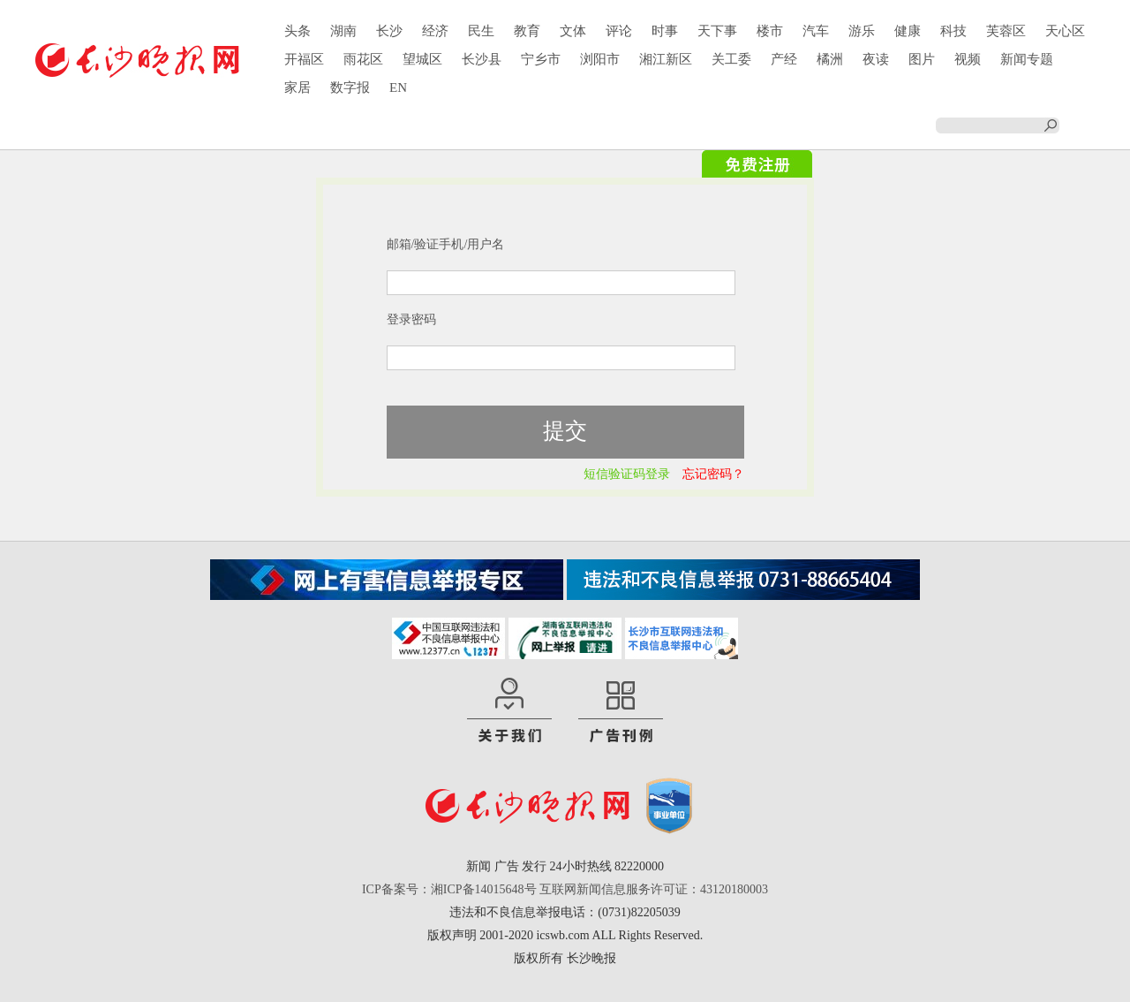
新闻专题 (1026, 59)
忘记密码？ (713, 474)
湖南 (343, 31)
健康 (907, 31)
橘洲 (830, 59)
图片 (921, 59)
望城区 (422, 59)
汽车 (815, 31)
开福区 (304, 59)
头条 (297, 31)
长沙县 (481, 59)
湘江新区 (665, 59)
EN (398, 87)
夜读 (876, 59)
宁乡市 (541, 59)
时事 (665, 31)
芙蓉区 (1006, 31)
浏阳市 (600, 59)
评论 (619, 31)
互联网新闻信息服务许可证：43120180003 (653, 889)
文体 (573, 31)
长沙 (389, 31)
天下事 (717, 31)
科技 (953, 31)
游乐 (861, 31)
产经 (784, 59)
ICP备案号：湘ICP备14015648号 (449, 889)
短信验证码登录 (627, 474)
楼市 (770, 31)
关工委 (731, 59)
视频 (967, 59)
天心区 (1065, 31)
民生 (481, 31)
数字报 (350, 87)
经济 (435, 31)
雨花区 (363, 59)
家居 (297, 87)
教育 (527, 31)
